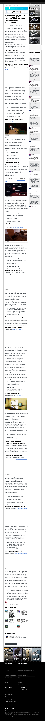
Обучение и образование (9, 696)
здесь (6, 69)
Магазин (6, 682)
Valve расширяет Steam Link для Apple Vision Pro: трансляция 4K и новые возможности (34, 131)
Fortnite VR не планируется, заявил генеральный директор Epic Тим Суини (24, 628)
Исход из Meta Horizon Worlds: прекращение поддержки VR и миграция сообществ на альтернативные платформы (12, 614)
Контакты (6, 668)
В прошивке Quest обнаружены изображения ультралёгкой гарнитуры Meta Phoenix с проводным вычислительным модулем (34, 9)
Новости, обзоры (21, 684)
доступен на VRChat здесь (21, 459)
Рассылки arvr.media (8, 680)
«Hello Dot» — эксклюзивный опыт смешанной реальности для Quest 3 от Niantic (24, 612)
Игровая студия (21, 677)
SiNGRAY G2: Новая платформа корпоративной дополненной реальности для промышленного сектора (34, 158)
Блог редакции (7, 670)
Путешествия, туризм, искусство (10, 701)
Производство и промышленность (11, 699)
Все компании (20, 665)
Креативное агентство (22, 680)
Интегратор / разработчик (23, 675)
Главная (6, 5)
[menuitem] (3, 1)
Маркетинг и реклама (9, 694)
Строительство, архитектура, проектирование (26, 670)
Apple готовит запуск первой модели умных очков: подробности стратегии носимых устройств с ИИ (34, 56)
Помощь (6, 665)
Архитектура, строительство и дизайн (11, 692)
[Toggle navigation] (43, 3)
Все (6, 689)
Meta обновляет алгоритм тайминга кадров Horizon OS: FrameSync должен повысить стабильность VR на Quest (34, 38)
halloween (11, 604)
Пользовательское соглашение (10, 675)
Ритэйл (6, 703)
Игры (17, 5)
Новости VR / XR (12, 5)
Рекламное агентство (22, 668)
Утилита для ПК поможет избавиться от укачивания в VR (12, 627)
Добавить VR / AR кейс (24, 689)
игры (6, 604)
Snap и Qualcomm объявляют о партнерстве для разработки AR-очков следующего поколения (34, 69)
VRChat (16, 604)
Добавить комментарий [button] (11, 644)
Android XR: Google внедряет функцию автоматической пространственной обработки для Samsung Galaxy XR (34, 145)
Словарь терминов (8, 677)
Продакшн (20, 682)
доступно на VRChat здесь (17, 227)
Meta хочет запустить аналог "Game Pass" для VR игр (24, 621)
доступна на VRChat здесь (18, 121)
